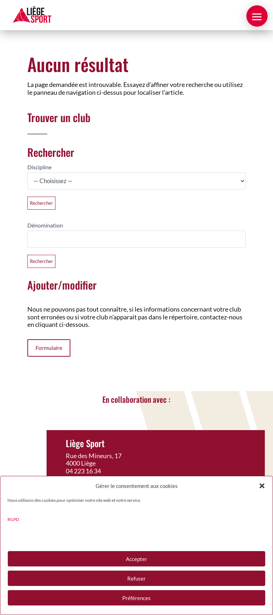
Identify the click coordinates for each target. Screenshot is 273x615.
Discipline (39, 167)
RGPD (13, 519)
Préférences (136, 598)
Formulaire (49, 347)
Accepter (136, 559)
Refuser (136, 578)
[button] (262, 485)
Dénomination (45, 225)
